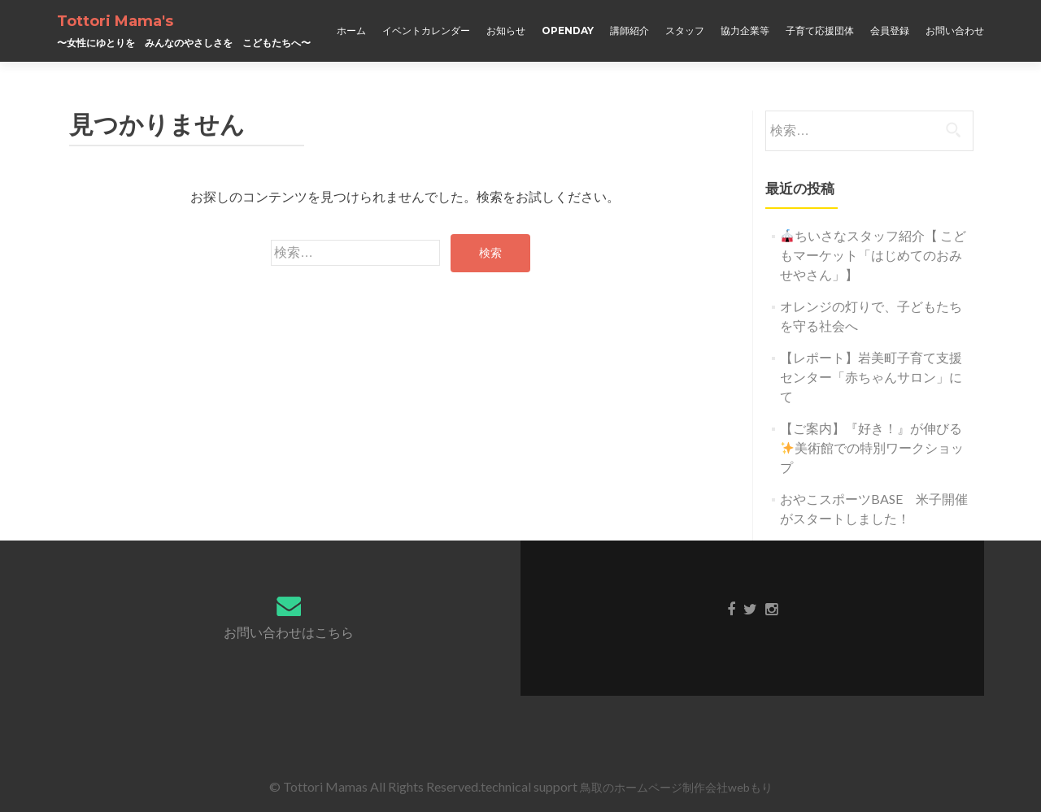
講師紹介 (629, 30)
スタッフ (684, 30)
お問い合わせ (955, 30)
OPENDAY (568, 30)
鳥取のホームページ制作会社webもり (676, 787)
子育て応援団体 (820, 30)
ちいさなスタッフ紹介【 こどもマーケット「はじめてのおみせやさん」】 (873, 255)
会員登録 (889, 30)
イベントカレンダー (426, 30)
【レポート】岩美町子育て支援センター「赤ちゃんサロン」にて (871, 377)
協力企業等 (745, 30)
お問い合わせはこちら (289, 632)
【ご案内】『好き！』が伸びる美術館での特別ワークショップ (872, 447)
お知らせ (505, 30)
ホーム (351, 30)
